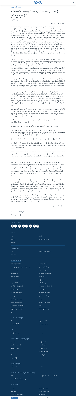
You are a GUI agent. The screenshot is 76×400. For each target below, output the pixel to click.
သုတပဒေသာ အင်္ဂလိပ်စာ (44, 324)
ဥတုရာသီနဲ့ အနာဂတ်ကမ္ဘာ (16, 292)
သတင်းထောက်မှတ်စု (15, 279)
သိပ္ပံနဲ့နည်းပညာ (14, 289)
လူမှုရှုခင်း (13, 312)
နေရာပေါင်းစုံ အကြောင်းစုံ (44, 302)
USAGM (13, 388)
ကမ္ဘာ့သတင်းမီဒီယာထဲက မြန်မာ (18, 283)
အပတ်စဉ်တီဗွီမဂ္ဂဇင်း (15, 348)
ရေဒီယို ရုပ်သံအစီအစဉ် (16, 345)
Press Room (14, 391)
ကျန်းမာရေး (41, 279)
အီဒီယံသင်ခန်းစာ (14, 320)
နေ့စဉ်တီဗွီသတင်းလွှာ (15, 342)
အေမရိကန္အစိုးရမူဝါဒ (43, 388)
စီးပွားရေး (13, 295)
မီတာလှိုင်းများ (42, 367)
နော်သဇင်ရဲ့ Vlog (42, 354)
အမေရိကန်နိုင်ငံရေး (15, 276)
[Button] (53, 23)
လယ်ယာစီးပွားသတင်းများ (16, 302)
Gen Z (40, 299)
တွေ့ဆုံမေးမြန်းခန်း (15, 358)
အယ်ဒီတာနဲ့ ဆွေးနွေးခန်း (16, 263)
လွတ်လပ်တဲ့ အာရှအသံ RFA (17, 394)
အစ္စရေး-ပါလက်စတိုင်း (44, 239)
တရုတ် (40, 236)
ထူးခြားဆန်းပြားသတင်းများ (17, 308)
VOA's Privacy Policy (44, 391)
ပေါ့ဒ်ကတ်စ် (13, 254)
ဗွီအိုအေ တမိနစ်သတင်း (44, 351)
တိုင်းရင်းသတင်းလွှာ (43, 289)
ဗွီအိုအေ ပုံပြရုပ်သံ (43, 348)
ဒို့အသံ (40, 305)
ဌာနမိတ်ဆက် (14, 367)
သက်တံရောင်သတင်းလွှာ (44, 308)
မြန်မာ (12, 236)
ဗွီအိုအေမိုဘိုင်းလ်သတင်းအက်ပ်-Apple (19, 379)
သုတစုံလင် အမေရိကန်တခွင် (45, 295)
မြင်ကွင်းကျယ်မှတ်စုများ (44, 266)
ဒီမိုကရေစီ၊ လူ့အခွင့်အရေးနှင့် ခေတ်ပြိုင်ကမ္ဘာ (20, 266)
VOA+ (12, 376)
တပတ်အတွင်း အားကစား (16, 299)
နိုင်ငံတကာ (13, 239)
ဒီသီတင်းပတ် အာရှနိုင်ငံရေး (45, 273)
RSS (12, 251)
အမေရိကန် (13, 242)
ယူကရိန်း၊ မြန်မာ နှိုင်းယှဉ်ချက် (17, 305)
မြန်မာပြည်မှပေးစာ (43, 263)
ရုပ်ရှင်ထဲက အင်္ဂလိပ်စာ (44, 320)
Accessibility (42, 394)
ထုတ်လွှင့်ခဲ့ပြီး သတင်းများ (17, 7)
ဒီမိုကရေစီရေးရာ (14, 273)
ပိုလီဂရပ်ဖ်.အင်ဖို (42, 345)
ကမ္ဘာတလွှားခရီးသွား (43, 270)
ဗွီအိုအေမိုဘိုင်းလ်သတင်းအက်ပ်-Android (48, 376)
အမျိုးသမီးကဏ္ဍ (42, 283)
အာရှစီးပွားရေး (42, 276)
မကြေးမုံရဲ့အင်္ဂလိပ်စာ (15, 324)
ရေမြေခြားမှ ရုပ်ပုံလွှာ (43, 342)
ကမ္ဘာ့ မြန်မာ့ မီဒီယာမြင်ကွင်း (17, 286)
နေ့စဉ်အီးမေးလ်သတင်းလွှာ (45, 251)
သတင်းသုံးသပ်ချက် (15, 270)
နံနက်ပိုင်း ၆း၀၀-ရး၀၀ (16, 333)
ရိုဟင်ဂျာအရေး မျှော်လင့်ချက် (45, 286)
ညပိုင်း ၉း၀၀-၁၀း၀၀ (43, 333)
